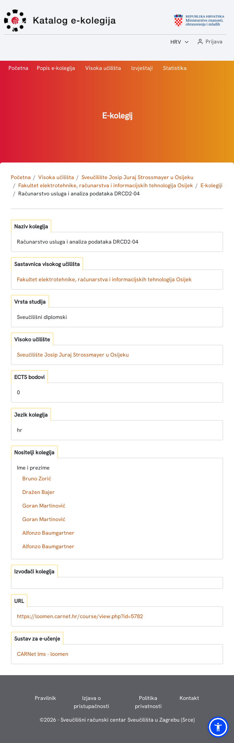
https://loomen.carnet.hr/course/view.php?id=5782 (80, 616)
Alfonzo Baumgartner (48, 532)
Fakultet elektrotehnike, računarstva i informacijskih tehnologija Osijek (105, 185)
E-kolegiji (212, 185)
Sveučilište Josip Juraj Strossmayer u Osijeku (137, 177)
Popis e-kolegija (56, 68)
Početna (18, 68)
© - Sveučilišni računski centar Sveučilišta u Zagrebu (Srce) (117, 719)
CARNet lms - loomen (42, 654)
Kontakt (189, 698)
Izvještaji (142, 68)
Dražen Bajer (38, 492)
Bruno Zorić (36, 478)
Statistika (175, 68)
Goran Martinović (43, 505)
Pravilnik (45, 698)
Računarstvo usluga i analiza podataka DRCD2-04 (79, 193)
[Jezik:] (179, 42)
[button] (209, 42)
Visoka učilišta (103, 68)
